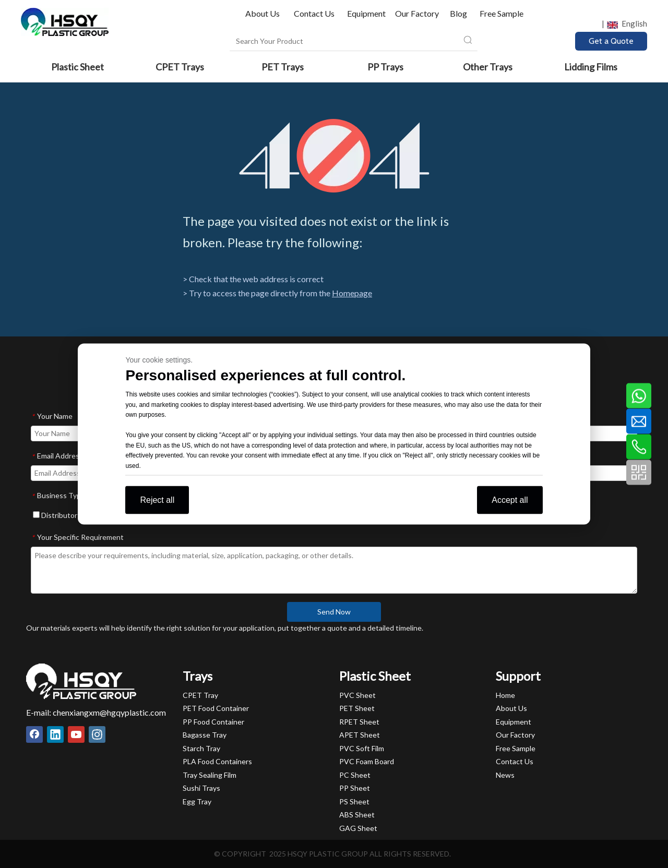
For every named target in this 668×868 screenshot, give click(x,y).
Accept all (510, 500)
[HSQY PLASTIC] (81, 681)
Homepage (352, 293)
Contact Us (314, 13)
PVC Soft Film (361, 748)
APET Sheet (359, 734)
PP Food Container (213, 721)
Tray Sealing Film (209, 774)
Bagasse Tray (204, 734)
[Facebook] (34, 734)
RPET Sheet (359, 721)
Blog (458, 13)
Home (505, 695)
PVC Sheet (357, 695)
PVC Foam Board (366, 761)
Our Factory (417, 13)
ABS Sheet (357, 814)
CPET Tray (200, 695)
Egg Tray (197, 801)
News (505, 774)
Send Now (334, 611)
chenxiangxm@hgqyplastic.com (109, 712)
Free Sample (501, 13)
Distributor (55, 515)
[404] (334, 155)
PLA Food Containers (217, 761)
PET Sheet (357, 708)
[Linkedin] (55, 734)
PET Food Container (216, 708)
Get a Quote (611, 41)
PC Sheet (355, 774)
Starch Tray (201, 748)
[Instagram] (97, 734)
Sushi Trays (201, 787)
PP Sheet (354, 787)
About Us (263, 13)
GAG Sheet (358, 828)
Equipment (366, 13)
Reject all (157, 500)
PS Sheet (354, 801)
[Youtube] (76, 734)
